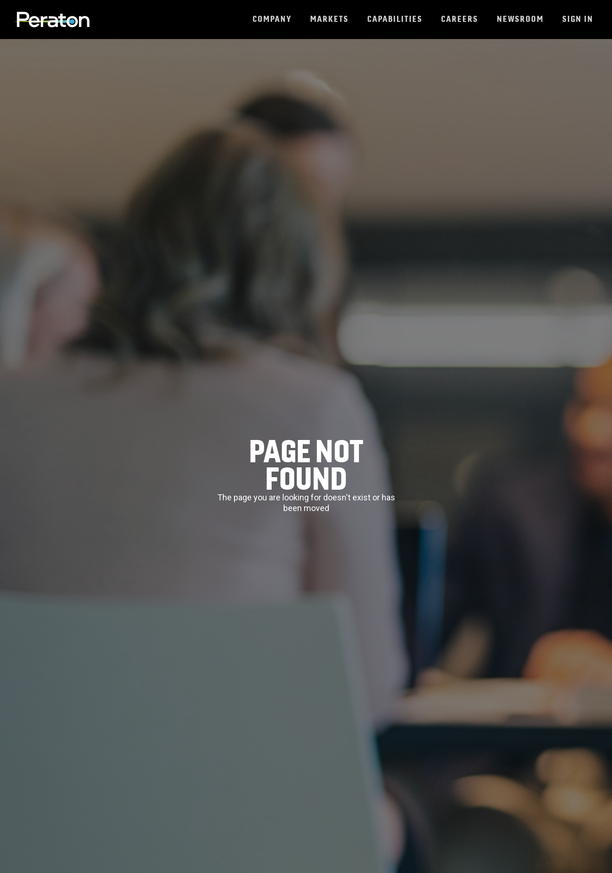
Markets (329, 18)
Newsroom (520, 18)
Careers (459, 18)
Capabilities (395, 18)
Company (272, 18)
